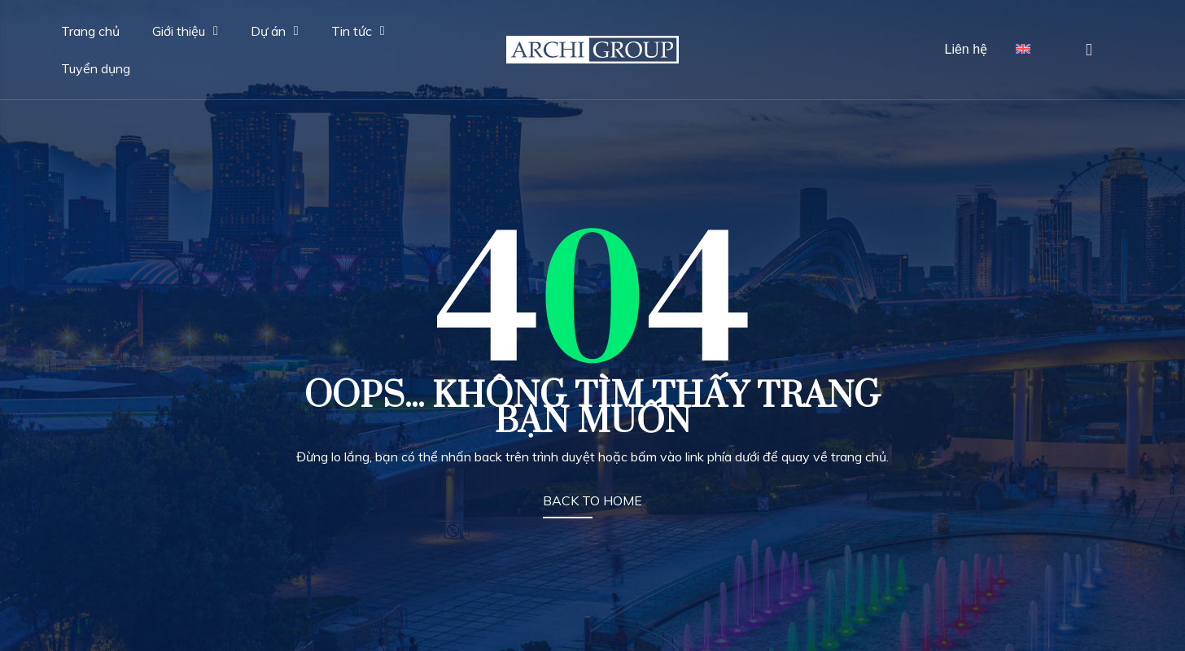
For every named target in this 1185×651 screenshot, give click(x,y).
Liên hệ (966, 49)
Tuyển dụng (95, 68)
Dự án (275, 31)
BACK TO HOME (592, 500)
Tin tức (358, 31)
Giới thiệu (185, 31)
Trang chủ (90, 31)
